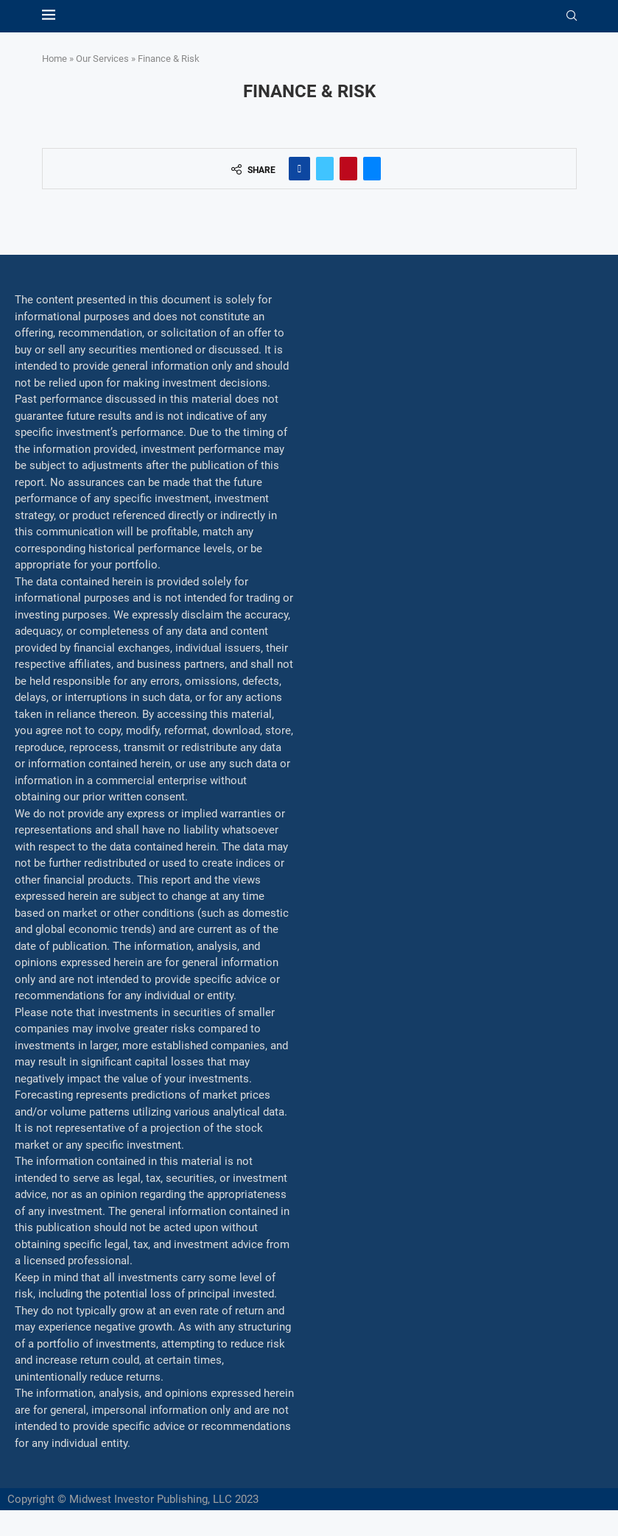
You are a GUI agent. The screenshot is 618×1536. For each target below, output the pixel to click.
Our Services (102, 58)
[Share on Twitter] (325, 168)
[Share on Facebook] (299, 168)
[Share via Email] (372, 168)
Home (54, 58)
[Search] (571, 16)
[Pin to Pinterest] (348, 168)
